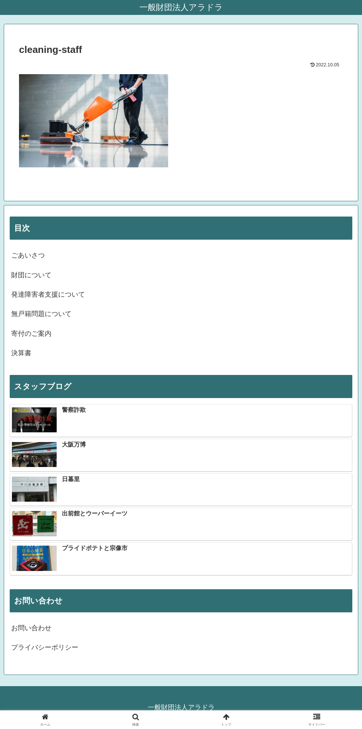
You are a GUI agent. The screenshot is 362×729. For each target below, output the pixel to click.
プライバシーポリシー (44, 647)
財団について (31, 275)
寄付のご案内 (31, 333)
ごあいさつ (28, 255)
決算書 (21, 353)
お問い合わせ (31, 628)
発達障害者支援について (48, 294)
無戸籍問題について (41, 314)
